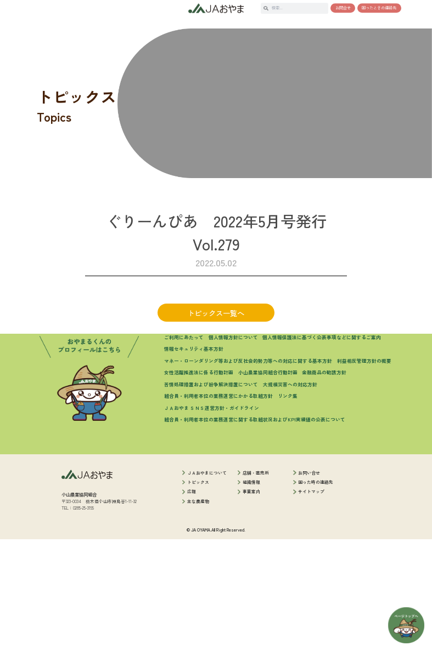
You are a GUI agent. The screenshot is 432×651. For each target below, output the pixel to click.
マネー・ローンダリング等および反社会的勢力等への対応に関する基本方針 (248, 472)
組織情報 (251, 594)
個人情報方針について (233, 449)
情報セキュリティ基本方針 (193, 461)
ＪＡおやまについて (207, 584)
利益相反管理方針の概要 (364, 472)
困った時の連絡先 (315, 594)
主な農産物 (198, 613)
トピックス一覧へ (215, 337)
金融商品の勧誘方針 (324, 484)
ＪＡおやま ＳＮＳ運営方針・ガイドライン (211, 519)
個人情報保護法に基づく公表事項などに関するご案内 (321, 449)
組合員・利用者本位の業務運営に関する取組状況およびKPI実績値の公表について (254, 531)
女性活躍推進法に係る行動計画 (198, 484)
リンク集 (288, 508)
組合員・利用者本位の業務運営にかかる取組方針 (218, 508)
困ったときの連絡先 (379, 7)
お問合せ (343, 7)
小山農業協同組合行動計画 (268, 484)
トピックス (198, 594)
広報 (191, 604)
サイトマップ (311, 604)
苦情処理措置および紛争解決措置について (211, 496)
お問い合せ (309, 584)
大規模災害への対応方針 (290, 496)
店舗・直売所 (256, 584)
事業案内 (251, 604)
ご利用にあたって (184, 449)
